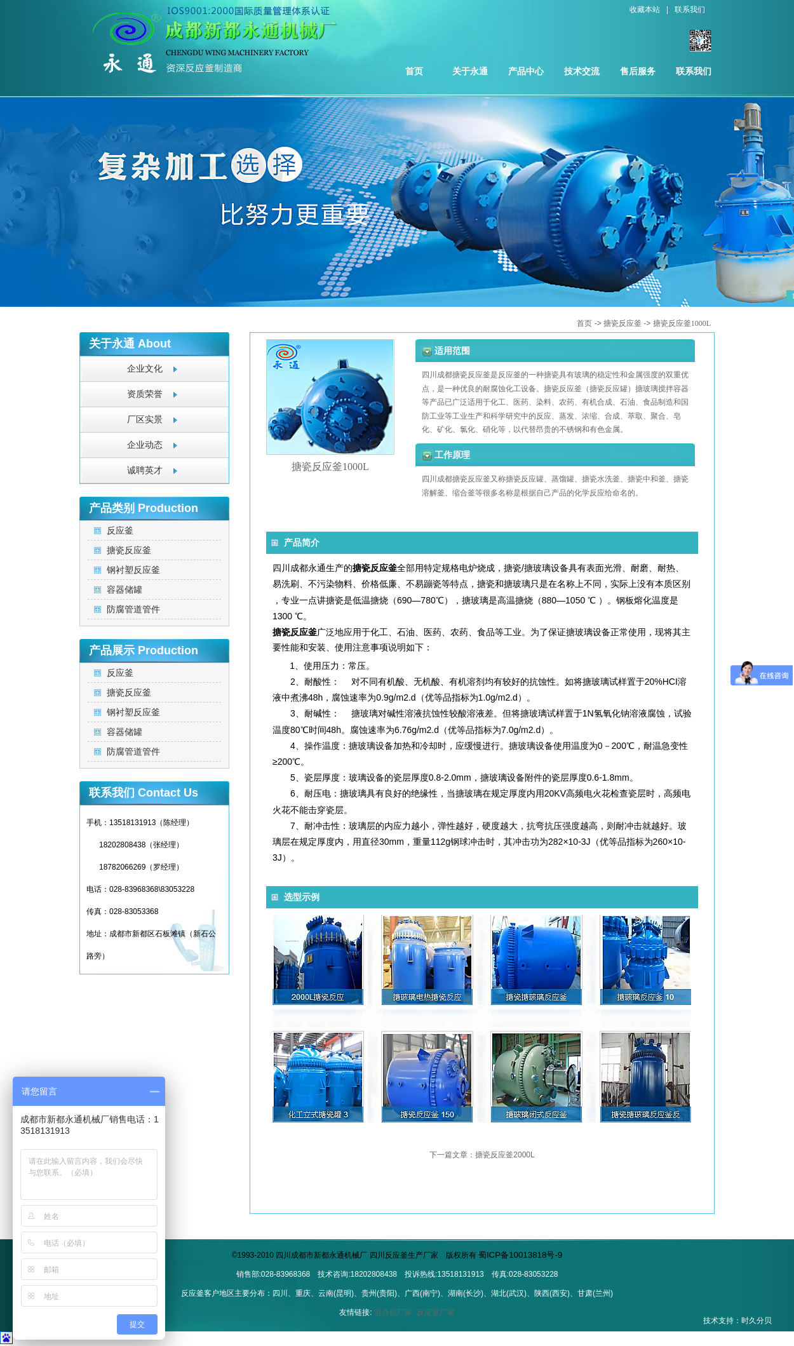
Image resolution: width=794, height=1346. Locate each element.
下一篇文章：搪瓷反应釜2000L (481, 1154)
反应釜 (120, 530)
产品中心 (526, 71)
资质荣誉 (145, 394)
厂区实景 (145, 419)
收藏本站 (644, 9)
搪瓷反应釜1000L (682, 323)
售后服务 (638, 71)
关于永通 (470, 71)
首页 (414, 71)
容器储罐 (124, 589)
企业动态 (145, 445)
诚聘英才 (145, 470)
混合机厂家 (393, 1312)
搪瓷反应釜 (622, 323)
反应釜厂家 (436, 1312)
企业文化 (145, 369)
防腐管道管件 (133, 609)
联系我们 (690, 9)
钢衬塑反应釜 (133, 570)
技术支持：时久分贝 (737, 1320)
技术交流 (582, 71)
